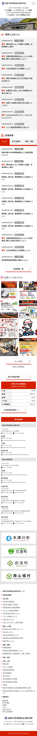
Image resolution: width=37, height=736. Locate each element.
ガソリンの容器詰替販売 (11, 610)
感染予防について (8, 641)
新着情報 (5, 700)
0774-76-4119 (7, 502)
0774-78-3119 (7, 523)
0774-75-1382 (7, 452)
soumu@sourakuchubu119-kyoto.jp (14, 440)
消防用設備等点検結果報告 (11, 607)
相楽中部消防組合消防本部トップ (14, 591)
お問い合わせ (6, 709)
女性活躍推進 (7, 673)
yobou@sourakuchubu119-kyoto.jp (14, 447)
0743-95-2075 (7, 513)
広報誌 (5, 685)
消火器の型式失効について (11, 613)
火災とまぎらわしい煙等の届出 (13, 622)
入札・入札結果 (8, 667)
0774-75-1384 (7, 480)
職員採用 (5, 697)
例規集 (4, 705)
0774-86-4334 (7, 492)
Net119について (8, 632)
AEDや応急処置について (11, 635)
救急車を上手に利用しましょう (13, 629)
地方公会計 (6, 676)
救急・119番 (7, 626)
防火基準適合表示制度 (10, 682)
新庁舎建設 (6, 702)
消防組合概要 (7, 595)
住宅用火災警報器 (8, 601)
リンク (4, 707)
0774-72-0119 (7, 433)
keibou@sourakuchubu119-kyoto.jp (14, 482)
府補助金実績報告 (8, 670)
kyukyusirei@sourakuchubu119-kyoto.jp (16, 454)
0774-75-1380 (7, 438)
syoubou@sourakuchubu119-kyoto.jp (15, 475)
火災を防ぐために (8, 619)
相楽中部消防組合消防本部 (15, 3)
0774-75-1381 (7, 445)
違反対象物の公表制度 (10, 679)
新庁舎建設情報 (14, 377)
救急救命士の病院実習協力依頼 (13, 638)
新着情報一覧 (18, 269)
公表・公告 (6, 661)
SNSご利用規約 (18, 366)
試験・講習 (6, 645)
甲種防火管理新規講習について (13, 650)
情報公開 (5, 664)
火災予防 (5, 598)
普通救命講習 (7, 647)
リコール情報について (10, 616)
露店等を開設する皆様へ (11, 604)
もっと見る (22, 361)
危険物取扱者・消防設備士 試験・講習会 (16, 653)
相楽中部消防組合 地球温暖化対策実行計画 (17, 687)
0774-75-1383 (7, 473)
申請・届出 (6, 657)
